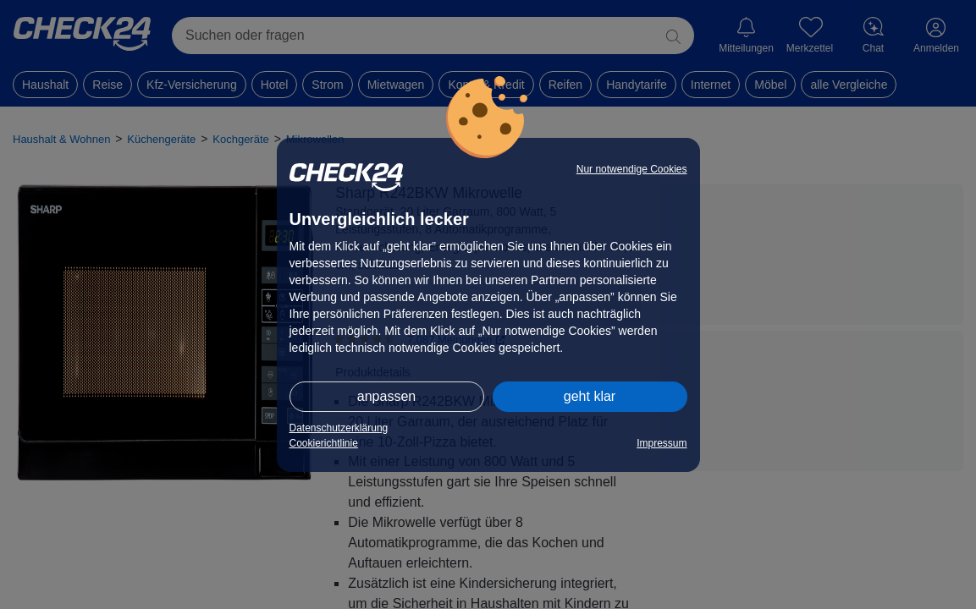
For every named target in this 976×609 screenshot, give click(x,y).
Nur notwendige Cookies (631, 169)
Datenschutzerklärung (339, 428)
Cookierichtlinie (323, 443)
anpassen (386, 396)
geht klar (589, 396)
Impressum (662, 443)
